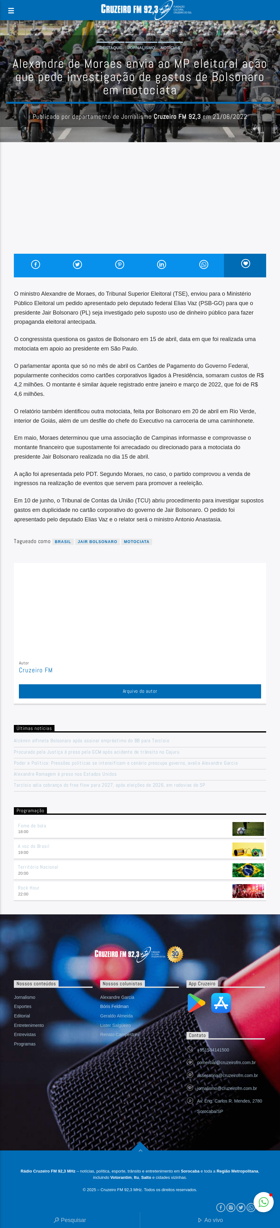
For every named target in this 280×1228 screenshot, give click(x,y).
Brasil (63, 542)
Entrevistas (25, 1034)
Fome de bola (32, 825)
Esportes (22, 1006)
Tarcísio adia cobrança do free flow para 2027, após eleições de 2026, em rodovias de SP (109, 785)
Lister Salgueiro (115, 1025)
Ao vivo (210, 1220)
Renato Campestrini (119, 1034)
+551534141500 (213, 1049)
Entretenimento (29, 1025)
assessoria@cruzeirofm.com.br (227, 1075)
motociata (136, 542)
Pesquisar (70, 1220)
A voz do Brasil (33, 846)
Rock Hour (28, 887)
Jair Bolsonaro (97, 542)
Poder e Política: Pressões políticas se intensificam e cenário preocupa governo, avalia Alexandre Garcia (125, 763)
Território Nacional (38, 867)
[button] (264, 1202)
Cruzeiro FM (36, 670)
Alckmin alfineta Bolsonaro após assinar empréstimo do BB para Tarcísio (91, 741)
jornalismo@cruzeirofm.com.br (227, 1088)
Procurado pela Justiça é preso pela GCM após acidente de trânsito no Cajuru (96, 752)
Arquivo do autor (140, 691)
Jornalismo (141, 47)
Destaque (111, 47)
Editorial (22, 1015)
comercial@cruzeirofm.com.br (226, 1062)
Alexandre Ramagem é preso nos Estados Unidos (65, 774)
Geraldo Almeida (116, 1015)
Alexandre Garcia (117, 997)
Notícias (170, 47)
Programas (24, 1043)
